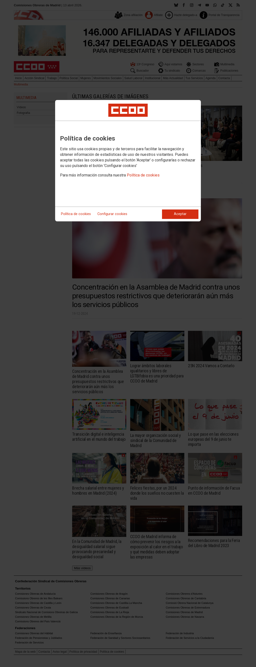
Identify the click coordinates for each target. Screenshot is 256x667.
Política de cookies (143, 175)
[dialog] (128, 160)
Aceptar (180, 214)
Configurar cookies (112, 214)
